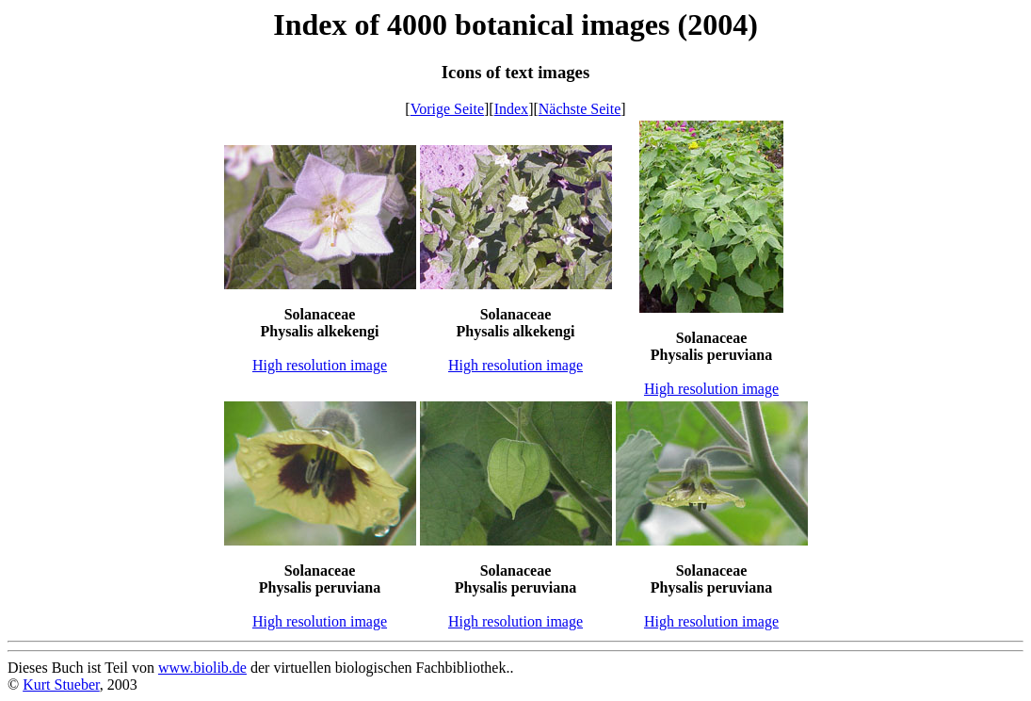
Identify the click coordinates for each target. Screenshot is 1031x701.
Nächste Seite (580, 109)
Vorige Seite (447, 109)
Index (511, 109)
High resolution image (319, 365)
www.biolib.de (202, 668)
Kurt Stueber (61, 685)
